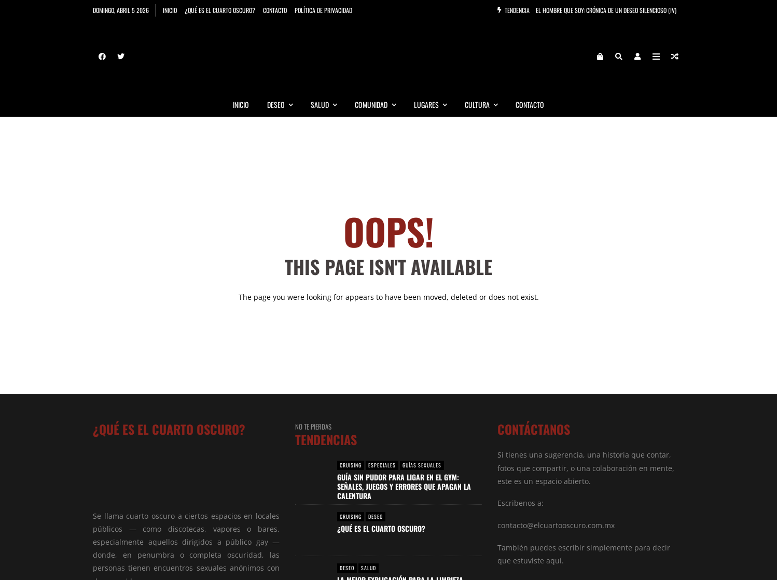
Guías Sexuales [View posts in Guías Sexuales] (422, 465)
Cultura (486, 105)
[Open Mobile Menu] (656, 57)
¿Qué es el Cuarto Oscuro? (381, 528)
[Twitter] (121, 57)
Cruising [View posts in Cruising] (351, 465)
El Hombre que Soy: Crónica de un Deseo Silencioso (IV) (606, 10)
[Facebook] (102, 57)
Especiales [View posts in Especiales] (382, 465)
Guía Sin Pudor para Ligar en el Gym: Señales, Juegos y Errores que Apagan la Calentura (404, 487)
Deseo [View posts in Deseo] (375, 517)
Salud (328, 105)
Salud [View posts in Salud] (368, 569)
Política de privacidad (323, 10)
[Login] (637, 57)
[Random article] (674, 57)
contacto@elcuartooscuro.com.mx (556, 526)
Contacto (275, 10)
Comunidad (380, 105)
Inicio (170, 10)
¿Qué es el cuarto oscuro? (220, 10)
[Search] (618, 57)
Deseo (284, 105)
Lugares (435, 105)
